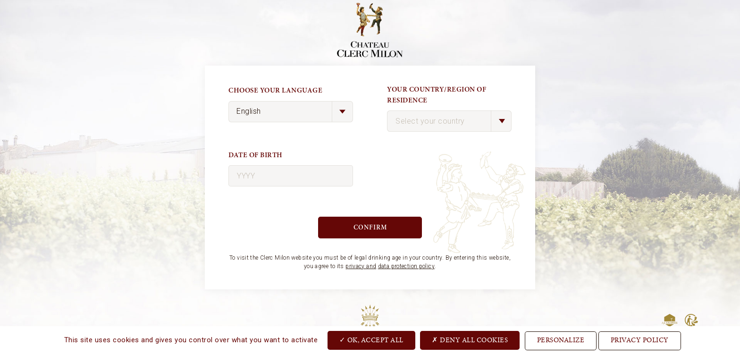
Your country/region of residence (436, 95)
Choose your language (275, 90)
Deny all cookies (470, 340)
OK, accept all (371, 340)
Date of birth (255, 155)
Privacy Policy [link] (640, 340)
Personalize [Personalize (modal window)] (561, 340)
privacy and (360, 266)
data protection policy (406, 266)
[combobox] (449, 121)
